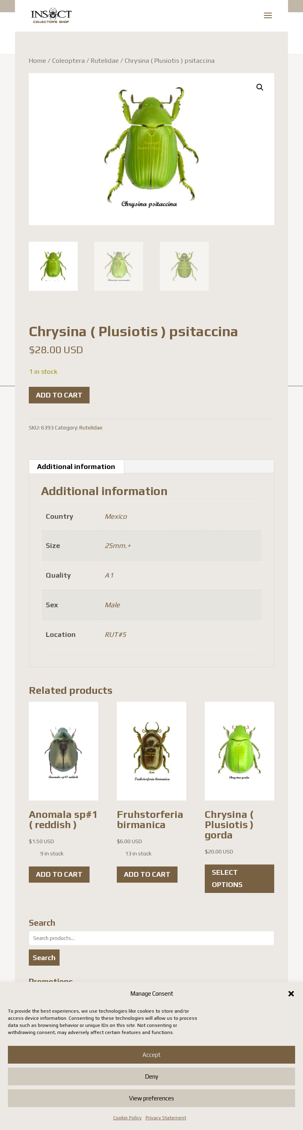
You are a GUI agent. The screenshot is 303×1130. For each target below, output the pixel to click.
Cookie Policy (127, 1118)
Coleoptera (68, 60)
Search (44, 957)
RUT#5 (115, 634)
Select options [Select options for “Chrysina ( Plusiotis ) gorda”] (227, 878)
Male (112, 605)
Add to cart (59, 395)
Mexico (116, 516)
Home (37, 60)
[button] (291, 994)
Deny (151, 1076)
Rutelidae (105, 60)
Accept (151, 1054)
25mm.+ (118, 545)
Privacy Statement (166, 1118)
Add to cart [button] (59, 874)
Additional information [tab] (76, 466)
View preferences (151, 1098)
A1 (109, 575)
